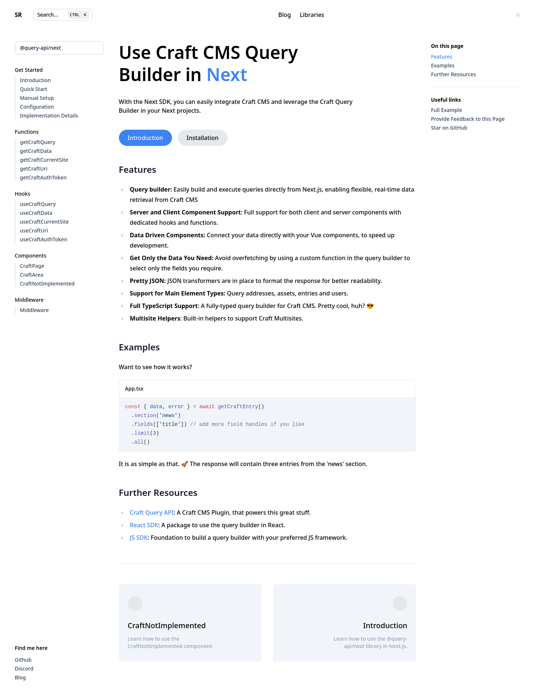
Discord (24, 668)
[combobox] (59, 48)
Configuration (37, 106)
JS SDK (139, 537)
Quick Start (33, 88)
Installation (203, 138)
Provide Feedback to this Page (467, 118)
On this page (447, 45)
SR (18, 15)
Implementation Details (49, 115)
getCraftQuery (37, 142)
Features (136, 169)
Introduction (35, 80)
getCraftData (36, 150)
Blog (284, 15)
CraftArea (31, 274)
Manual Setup (37, 97)
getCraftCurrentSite (44, 159)
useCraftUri (34, 230)
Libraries (312, 15)
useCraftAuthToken (43, 239)
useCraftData (36, 212)
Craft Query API (152, 512)
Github (23, 659)
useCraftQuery (38, 203)
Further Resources (157, 492)
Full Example (446, 109)
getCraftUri (33, 168)
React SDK (144, 525)
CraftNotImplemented (47, 283)
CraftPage (32, 265)
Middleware (34, 310)
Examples (138, 347)
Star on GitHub (449, 127)
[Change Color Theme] (518, 15)
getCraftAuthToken (43, 177)
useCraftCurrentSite (44, 221)
